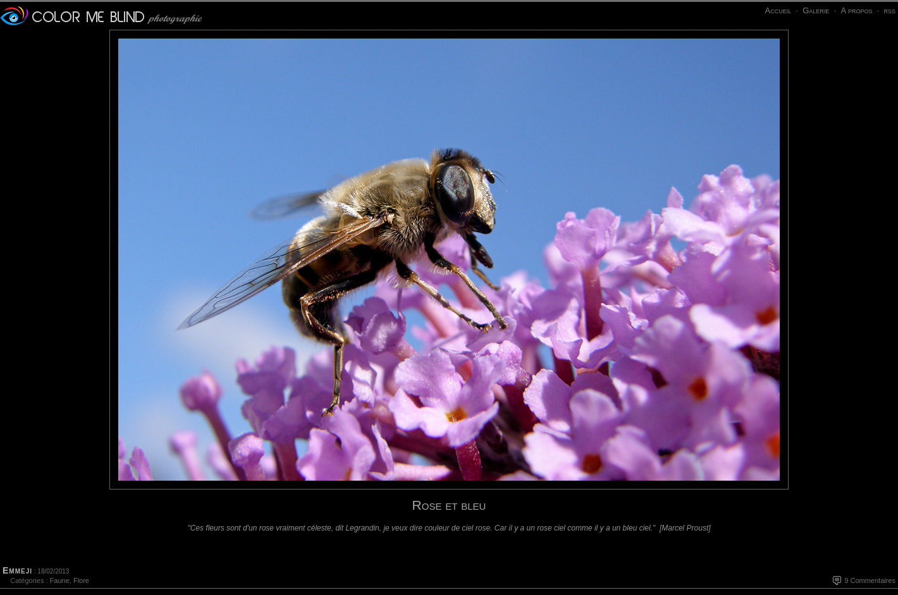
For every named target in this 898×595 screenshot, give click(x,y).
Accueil (778, 10)
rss (889, 10)
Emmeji (17, 570)
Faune (60, 580)
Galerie (816, 10)
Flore (81, 580)
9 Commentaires (869, 580)
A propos (856, 10)
